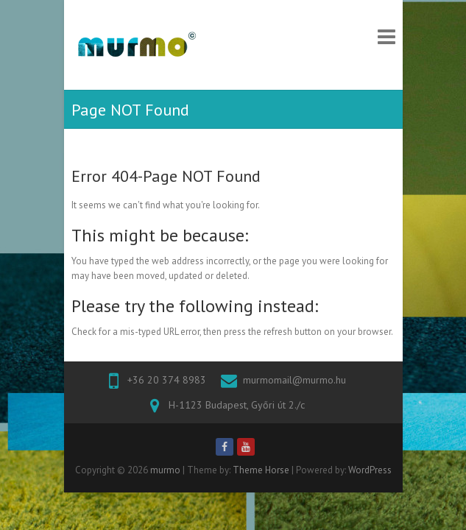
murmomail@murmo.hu (294, 379)
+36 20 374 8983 (166, 379)
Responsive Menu (386, 36)
